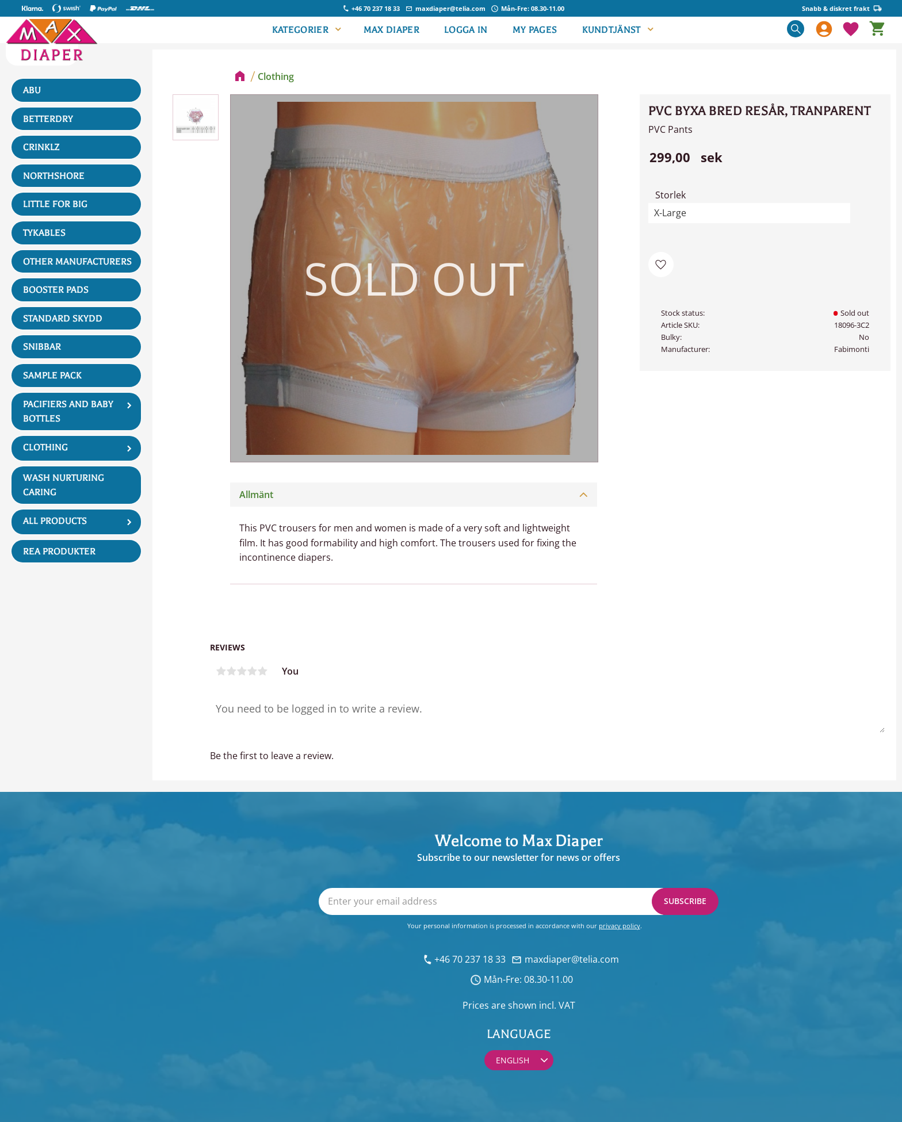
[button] (851, 30)
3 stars (241, 671)
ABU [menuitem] (32, 90)
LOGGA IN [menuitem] (466, 29)
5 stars (262, 671)
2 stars (231, 671)
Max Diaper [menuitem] (391, 29)
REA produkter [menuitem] (59, 551)
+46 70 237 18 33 (375, 8)
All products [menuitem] (55, 521)
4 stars (252, 671)
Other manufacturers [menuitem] (77, 261)
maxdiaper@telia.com (450, 8)
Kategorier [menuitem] (300, 29)
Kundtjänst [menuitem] (611, 29)
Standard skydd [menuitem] (62, 318)
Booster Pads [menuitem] (56, 290)
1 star (221, 671)
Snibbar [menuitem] (42, 347)
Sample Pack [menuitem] (52, 375)
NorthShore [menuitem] (54, 176)
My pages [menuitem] (535, 29)
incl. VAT (557, 1005)
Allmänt (256, 494)
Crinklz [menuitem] (41, 147)
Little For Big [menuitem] (55, 204)
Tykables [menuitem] (44, 233)
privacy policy (619, 925)
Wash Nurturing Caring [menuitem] (63, 485)
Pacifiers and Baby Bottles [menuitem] (68, 411)
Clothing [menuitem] (45, 447)
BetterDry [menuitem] (48, 119)
